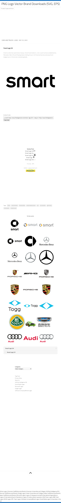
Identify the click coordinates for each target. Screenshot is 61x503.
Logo (16, 40)
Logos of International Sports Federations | (11, 497)
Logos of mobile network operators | (33, 497)
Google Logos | (22, 493)
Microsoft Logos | (21, 495)
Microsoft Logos (19, 386)
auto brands (15, 205)
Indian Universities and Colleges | (35, 493)
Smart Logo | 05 (29, 159)
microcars (6, 208)
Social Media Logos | (45, 499)
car (38, 205)
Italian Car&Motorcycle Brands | (52, 493)
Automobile (22, 205)
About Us (17, 380)
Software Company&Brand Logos (23, 390)
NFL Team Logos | (16, 499)
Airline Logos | (4, 491)
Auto (9, 205)
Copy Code (6, 120)
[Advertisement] (30, 24)
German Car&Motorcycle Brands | (9, 493)
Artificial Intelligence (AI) (21, 382)
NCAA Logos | (8, 499)
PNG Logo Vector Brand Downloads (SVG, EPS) (30, 4)
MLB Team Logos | (48, 497)
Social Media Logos (20, 384)
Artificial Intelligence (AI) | (52, 491)
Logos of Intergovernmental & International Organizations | (42, 495)
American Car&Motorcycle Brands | (17, 491)
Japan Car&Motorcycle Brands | (8, 495)
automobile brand (31, 205)
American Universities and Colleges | (36, 491)
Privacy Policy (18, 378)
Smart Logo (29, 157)
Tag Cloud (17, 376)
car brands (42, 205)
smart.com (13, 208)
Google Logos (18, 388)
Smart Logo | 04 (29, 153)
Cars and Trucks (7, 40)
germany (49, 205)
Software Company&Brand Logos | (30, 499)
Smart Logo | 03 (29, 151)
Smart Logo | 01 (29, 155)
